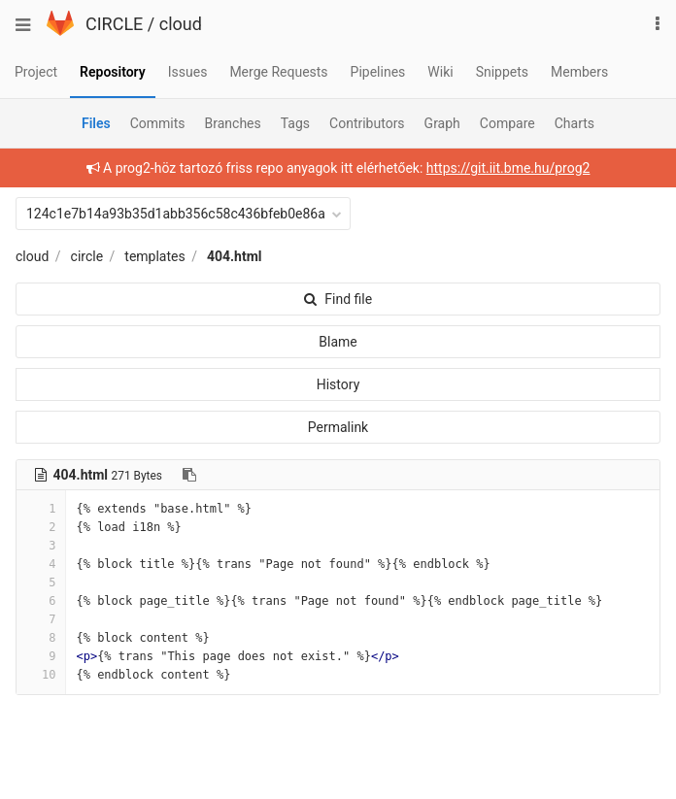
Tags (295, 123)
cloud (180, 24)
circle (87, 256)
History (338, 384)
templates (154, 256)
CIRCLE (114, 24)
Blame (337, 342)
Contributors (367, 123)
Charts (574, 123)
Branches (233, 123)
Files (96, 123)
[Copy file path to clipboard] (189, 474)
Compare (507, 123)
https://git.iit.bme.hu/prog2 (508, 168)
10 (40, 675)
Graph (442, 123)
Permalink (338, 427)
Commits (158, 123)
